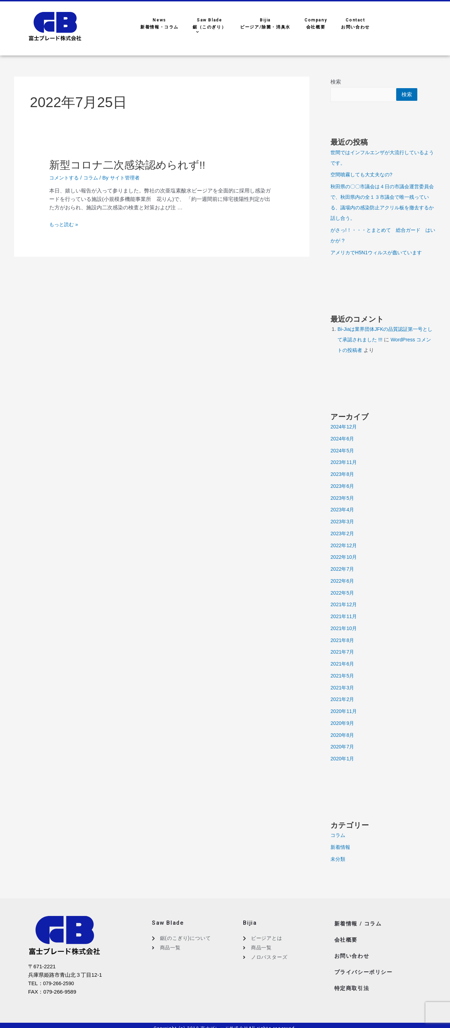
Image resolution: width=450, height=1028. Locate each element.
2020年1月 (343, 759)
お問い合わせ (353, 951)
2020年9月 (343, 724)
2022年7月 (343, 569)
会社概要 (346, 937)
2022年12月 (344, 546)
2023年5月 (343, 499)
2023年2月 (343, 534)
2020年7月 (343, 747)
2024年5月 (343, 451)
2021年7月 (343, 652)
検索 (335, 82)
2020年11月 (344, 712)
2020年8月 (343, 736)
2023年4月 (343, 510)
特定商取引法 (353, 979)
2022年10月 (344, 558)
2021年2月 (343, 700)
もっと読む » (64, 224)
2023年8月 (343, 475)
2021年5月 (343, 676)
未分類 (338, 860)
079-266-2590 (59, 984)
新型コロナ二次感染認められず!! (131, 165)
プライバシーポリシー (365, 965)
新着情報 (341, 848)
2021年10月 (344, 629)
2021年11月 (344, 617)
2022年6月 (343, 581)
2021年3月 (343, 688)
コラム (93, 178)
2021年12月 (344, 605)
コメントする (65, 178)
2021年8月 (343, 641)
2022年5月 (343, 593)
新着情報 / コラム (359, 923)
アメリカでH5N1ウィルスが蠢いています (379, 253)
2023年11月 (344, 463)
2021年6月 (343, 664)
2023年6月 (343, 487)
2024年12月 (344, 427)
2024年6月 (343, 439)
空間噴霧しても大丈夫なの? (363, 175)
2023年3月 (343, 522)
